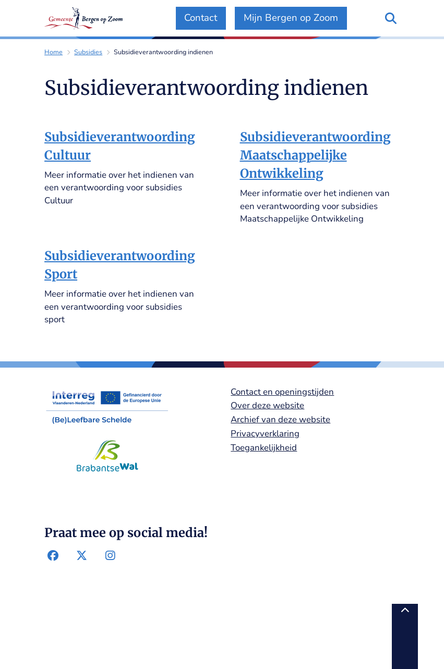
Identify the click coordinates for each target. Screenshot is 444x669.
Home (53, 51)
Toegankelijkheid (264, 448)
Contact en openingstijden (282, 392)
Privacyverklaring (265, 434)
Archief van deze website (280, 419)
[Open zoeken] (391, 18)
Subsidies (88, 51)
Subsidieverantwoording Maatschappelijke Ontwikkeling (315, 155)
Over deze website (267, 405)
